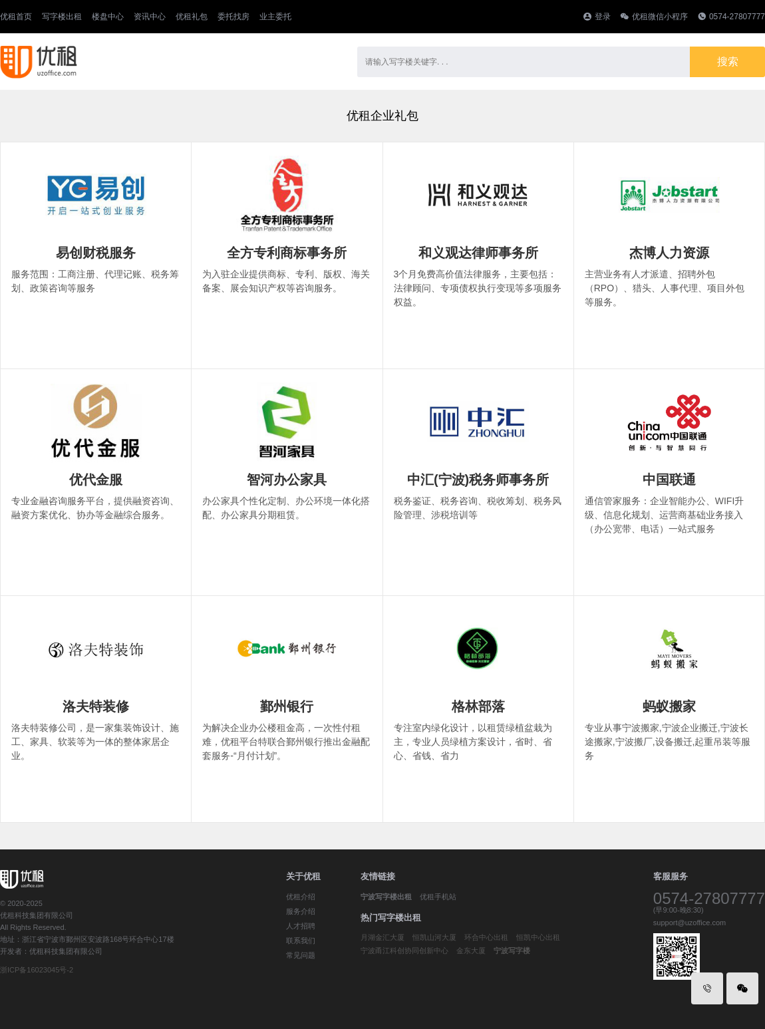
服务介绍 (300, 911)
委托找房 (233, 17)
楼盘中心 (108, 17)
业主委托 (275, 17)
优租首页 (16, 17)
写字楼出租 (62, 17)
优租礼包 (192, 17)
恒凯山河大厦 (434, 937)
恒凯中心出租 (538, 937)
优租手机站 (438, 897)
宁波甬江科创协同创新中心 (404, 951)
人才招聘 (300, 926)
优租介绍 (300, 897)
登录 (603, 16)
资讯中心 (150, 17)
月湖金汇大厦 (382, 937)
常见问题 (300, 955)
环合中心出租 (486, 937)
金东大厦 (471, 951)
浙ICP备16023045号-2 (36, 970)
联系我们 (300, 941)
